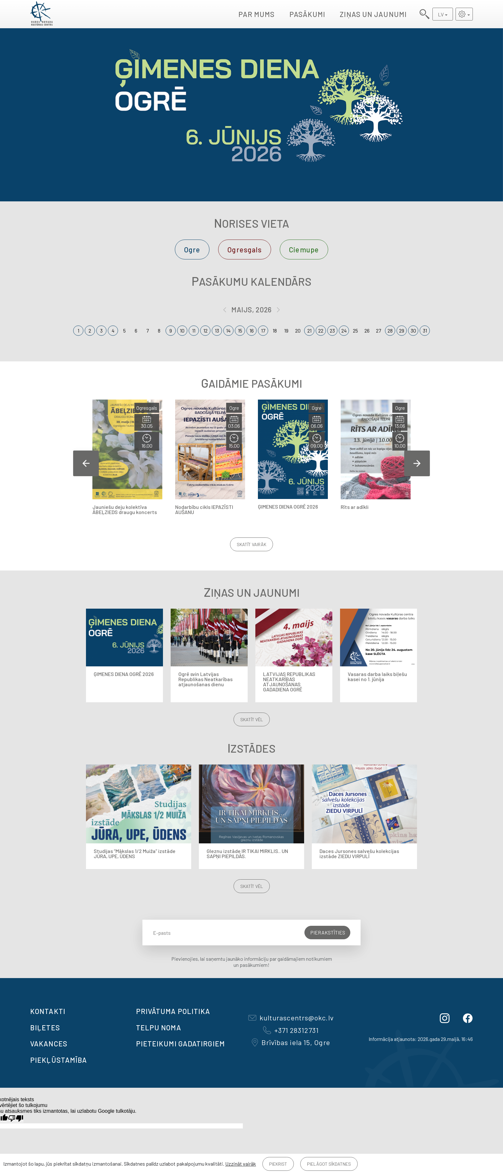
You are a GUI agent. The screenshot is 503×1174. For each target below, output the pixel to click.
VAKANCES (48, 1043)
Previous (86, 463)
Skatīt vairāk (251, 544)
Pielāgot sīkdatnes (329, 1164)
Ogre (192, 249)
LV (441, 14)
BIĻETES (45, 1027)
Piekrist (278, 1164)
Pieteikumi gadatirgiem (180, 1043)
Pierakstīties (327, 932)
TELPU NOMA (158, 1027)
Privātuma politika (173, 1011)
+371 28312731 (291, 1030)
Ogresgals (244, 249)
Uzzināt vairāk (240, 1164)
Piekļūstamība (58, 1060)
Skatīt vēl (251, 719)
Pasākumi (307, 14)
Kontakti (47, 1011)
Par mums (256, 14)
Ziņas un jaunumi (373, 14)
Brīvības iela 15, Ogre (291, 1042)
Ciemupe (304, 249)
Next (417, 463)
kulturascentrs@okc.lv (291, 1017)
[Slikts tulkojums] (15, 1118)
